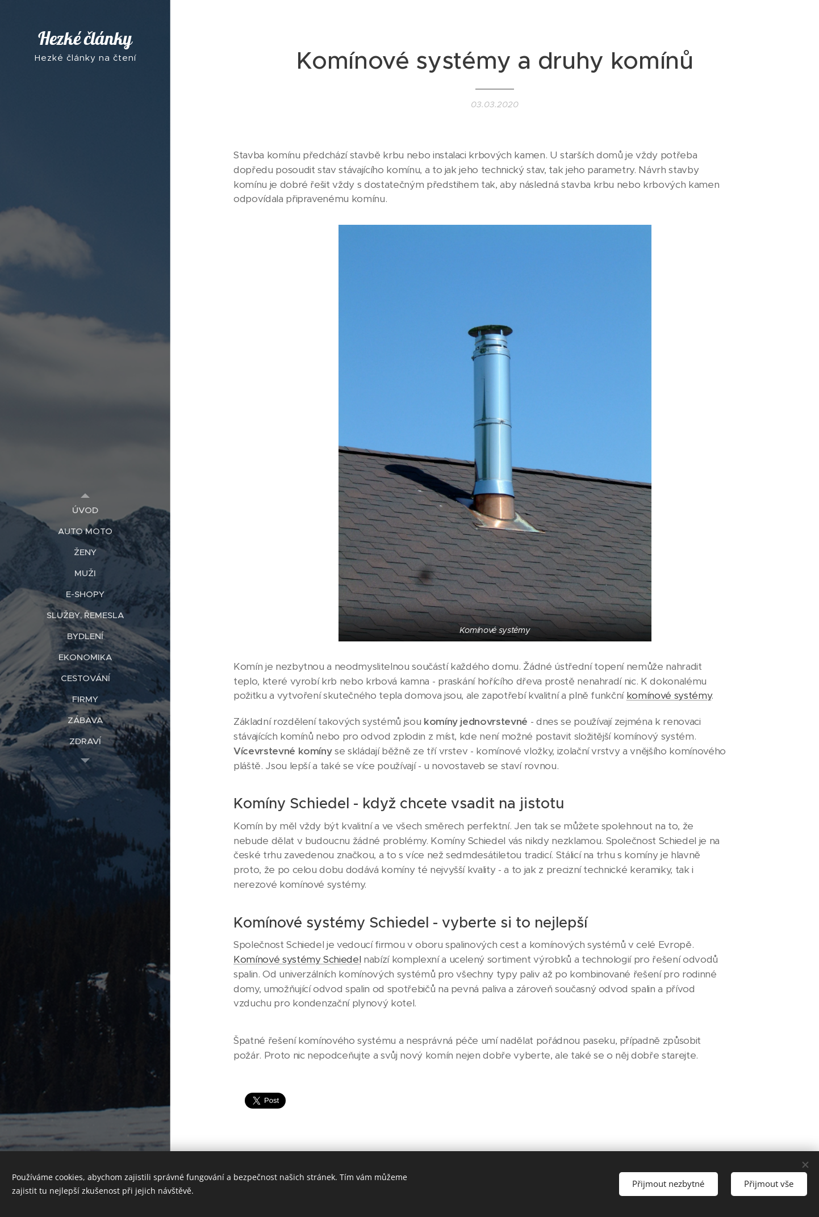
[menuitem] (85, 510)
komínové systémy (669, 696)
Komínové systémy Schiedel (297, 960)
